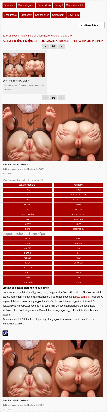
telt (27, 209)
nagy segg (78, 200)
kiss (27, 200)
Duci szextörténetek (48, 35)
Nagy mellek (28, 35)
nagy (78, 273)
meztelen (27, 268)
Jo (27, 219)
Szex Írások (10, 15)
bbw (78, 238)
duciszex (78, 263)
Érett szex (26, 15)
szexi (27, 273)
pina (27, 243)
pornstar (78, 185)
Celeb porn (58, 15)
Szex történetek (75, 5)
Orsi (78, 204)
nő (78, 248)
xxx (78, 253)
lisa (28, 195)
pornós (27, 258)
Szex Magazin (26, 5)
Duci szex (9, 5)
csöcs (78, 243)
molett (27, 248)
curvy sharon (78, 195)
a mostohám (27, 214)
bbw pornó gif (83, 296)
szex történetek (27, 185)
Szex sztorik (44, 5)
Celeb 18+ (66, 35)
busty (28, 224)
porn (27, 277)
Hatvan (78, 209)
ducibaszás (27, 282)
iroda (78, 190)
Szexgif (58, 5)
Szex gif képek (11, 35)
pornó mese (78, 214)
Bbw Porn (73, 15)
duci (27, 238)
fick (27, 190)
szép (78, 282)
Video (78, 224)
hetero (27, 204)
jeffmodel (78, 229)
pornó (27, 253)
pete (27, 229)
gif (78, 277)
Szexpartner (42, 15)
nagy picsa (78, 219)
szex (27, 263)
